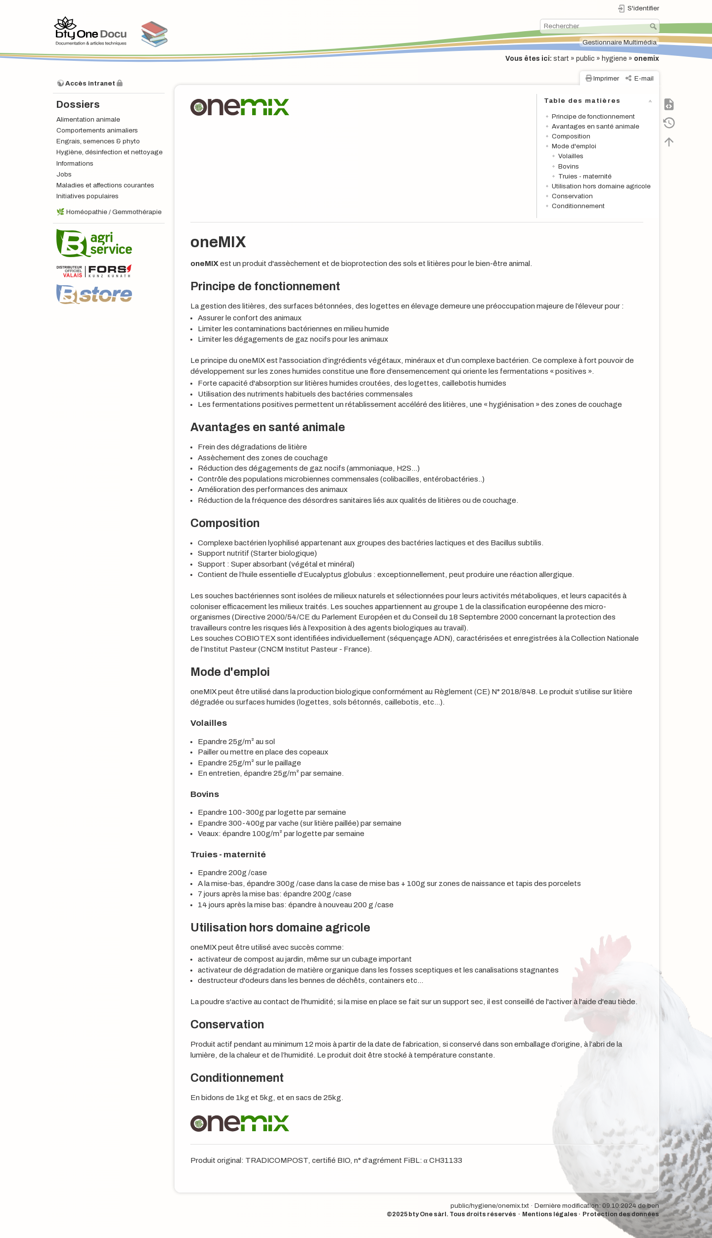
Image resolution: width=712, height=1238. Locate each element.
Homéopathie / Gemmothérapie (114, 212)
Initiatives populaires (87, 196)
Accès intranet (90, 83)
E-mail (644, 78)
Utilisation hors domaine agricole (601, 186)
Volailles (570, 156)
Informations (74, 163)
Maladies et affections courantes (105, 185)
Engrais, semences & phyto (98, 141)
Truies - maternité (585, 176)
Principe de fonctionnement (593, 116)
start (561, 58)
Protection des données (620, 1214)
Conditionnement (578, 206)
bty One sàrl (427, 1214)
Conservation (572, 196)
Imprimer (606, 78)
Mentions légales (550, 1214)
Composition (571, 136)
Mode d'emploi (574, 146)
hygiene (614, 58)
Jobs (64, 174)
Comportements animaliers (97, 130)
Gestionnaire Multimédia (619, 42)
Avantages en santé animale (595, 126)
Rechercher (654, 26)
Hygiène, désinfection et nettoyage (109, 152)
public (585, 58)
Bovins (568, 166)
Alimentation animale (88, 119)
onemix (646, 58)
